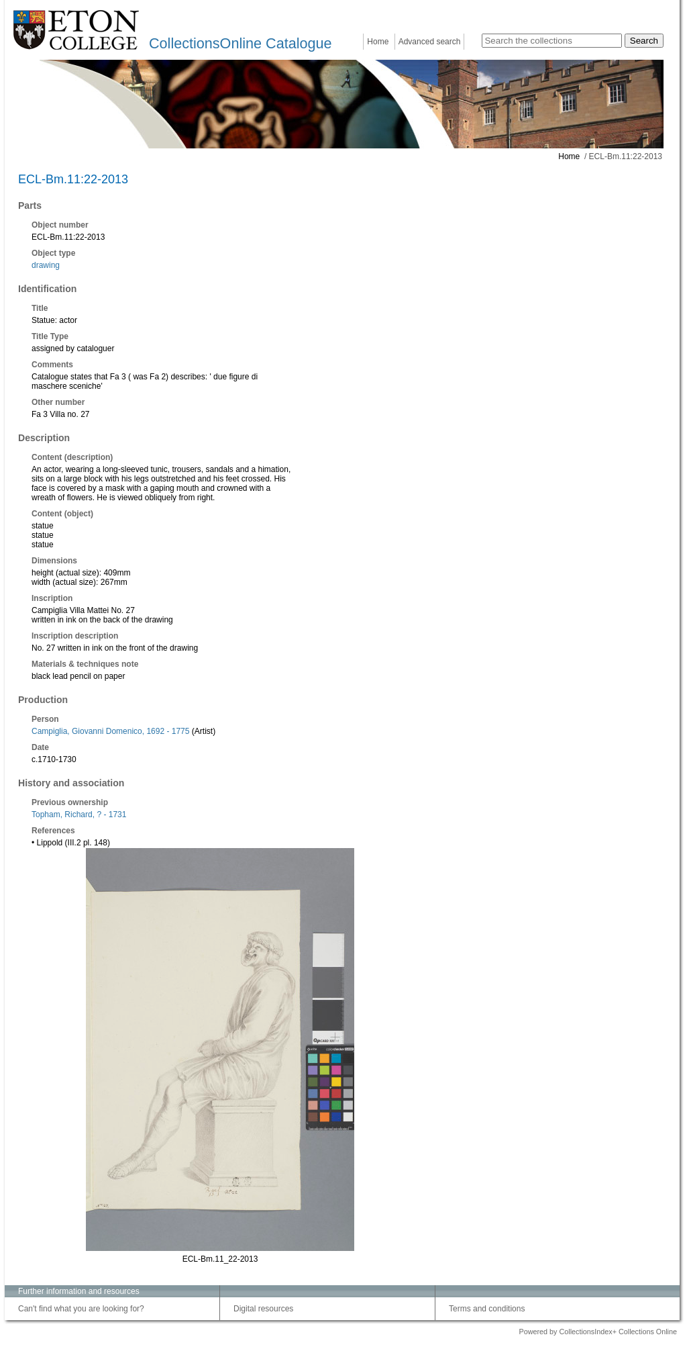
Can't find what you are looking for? (81, 1308)
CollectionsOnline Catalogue (240, 43)
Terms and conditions (487, 1308)
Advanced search (430, 41)
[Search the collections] (552, 41)
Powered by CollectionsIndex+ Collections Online (598, 1332)
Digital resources (263, 1308)
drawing (46, 265)
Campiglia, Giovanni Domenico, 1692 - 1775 (110, 731)
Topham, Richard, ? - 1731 (79, 814)
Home (377, 41)
